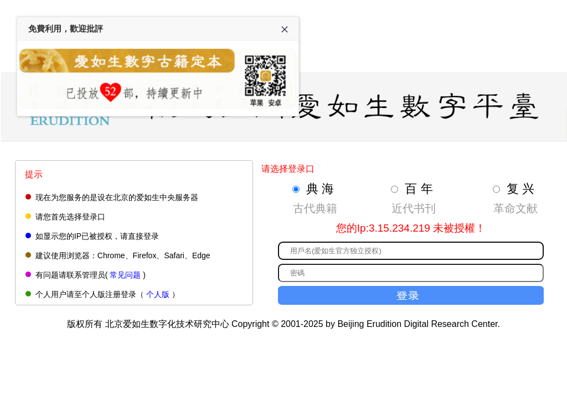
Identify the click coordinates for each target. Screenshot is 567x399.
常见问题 (125, 274)
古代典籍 (315, 208)
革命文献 (515, 208)
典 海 (320, 189)
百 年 (418, 189)
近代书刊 (413, 208)
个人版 (157, 294)
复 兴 (520, 189)
